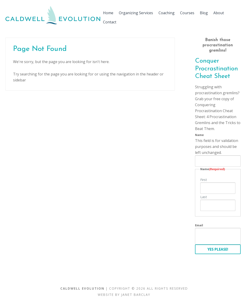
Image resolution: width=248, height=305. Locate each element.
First (203, 179)
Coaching (167, 13)
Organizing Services (136, 13)
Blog (204, 13)
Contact (109, 22)
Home (108, 13)
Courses (187, 13)
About (218, 13)
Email (199, 225)
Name (199, 135)
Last (203, 197)
